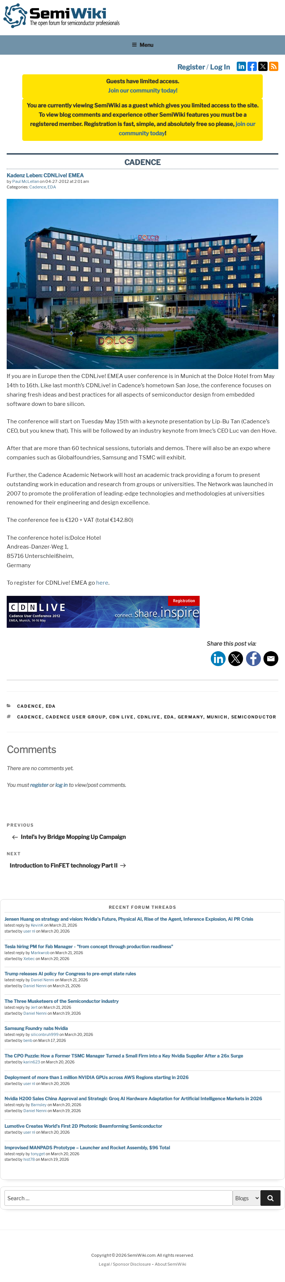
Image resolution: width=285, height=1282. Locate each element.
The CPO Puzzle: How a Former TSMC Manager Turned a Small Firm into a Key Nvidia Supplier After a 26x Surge (123, 1056)
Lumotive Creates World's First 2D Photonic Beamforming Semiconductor (83, 1126)
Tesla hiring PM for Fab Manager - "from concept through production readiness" (88, 946)
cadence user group (76, 717)
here (102, 582)
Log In (220, 67)
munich (217, 717)
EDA (52, 187)
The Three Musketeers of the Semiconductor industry (61, 1001)
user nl (29, 931)
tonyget (38, 1154)
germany (190, 717)
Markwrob (40, 952)
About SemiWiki (170, 1264)
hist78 (29, 1159)
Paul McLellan (25, 181)
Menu (142, 45)
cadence (29, 717)
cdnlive (149, 717)
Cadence (37, 187)
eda (169, 717)
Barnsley (39, 1104)
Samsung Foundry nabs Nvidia (36, 1028)
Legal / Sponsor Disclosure (125, 1264)
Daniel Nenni (42, 980)
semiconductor (254, 717)
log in (61, 785)
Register (191, 67)
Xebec (29, 958)
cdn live (121, 717)
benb (27, 1040)
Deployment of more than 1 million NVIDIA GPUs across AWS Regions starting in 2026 (96, 1077)
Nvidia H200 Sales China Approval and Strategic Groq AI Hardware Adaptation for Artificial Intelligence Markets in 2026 (133, 1098)
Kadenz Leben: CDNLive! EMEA (45, 175)
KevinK (37, 925)
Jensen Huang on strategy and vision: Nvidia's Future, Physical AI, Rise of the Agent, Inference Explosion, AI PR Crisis (128, 919)
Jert (34, 1007)
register (39, 785)
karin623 (31, 1062)
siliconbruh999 (45, 1034)
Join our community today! (142, 90)
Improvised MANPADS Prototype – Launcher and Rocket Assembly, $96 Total (87, 1147)
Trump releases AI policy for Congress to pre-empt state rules (70, 973)
